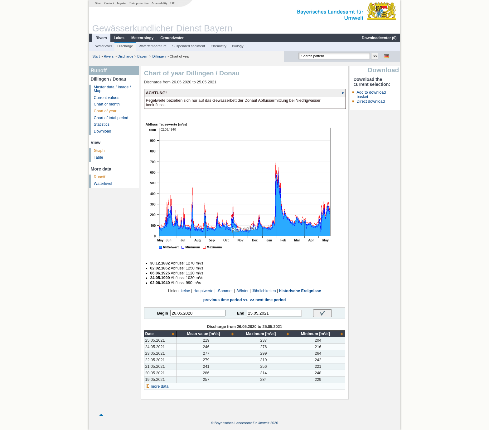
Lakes (119, 38)
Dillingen (159, 56)
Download (102, 131)
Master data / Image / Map (112, 89)
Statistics (101, 124)
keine (185, 291)
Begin (162, 313)
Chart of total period (111, 118)
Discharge (125, 46)
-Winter (242, 291)
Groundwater (172, 38)
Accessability (159, 3)
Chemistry (218, 46)
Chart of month (107, 104)
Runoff (99, 177)
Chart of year (105, 111)
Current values (106, 98)
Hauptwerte (203, 291)
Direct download (370, 101)
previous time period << (225, 300)
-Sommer (225, 291)
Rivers (101, 38)
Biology (238, 46)
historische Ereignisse (300, 291)
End (240, 313)
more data (160, 386)
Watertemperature (153, 46)
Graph (99, 150)
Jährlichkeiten (264, 291)
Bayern (142, 56)
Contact (109, 3)
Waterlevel (103, 46)
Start (98, 3)
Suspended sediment (188, 46)
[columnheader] (160, 334)
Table (98, 157)
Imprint (122, 3)
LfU (172, 3)
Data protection (138, 3)
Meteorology (142, 38)
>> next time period (268, 300)
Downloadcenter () (379, 38)
